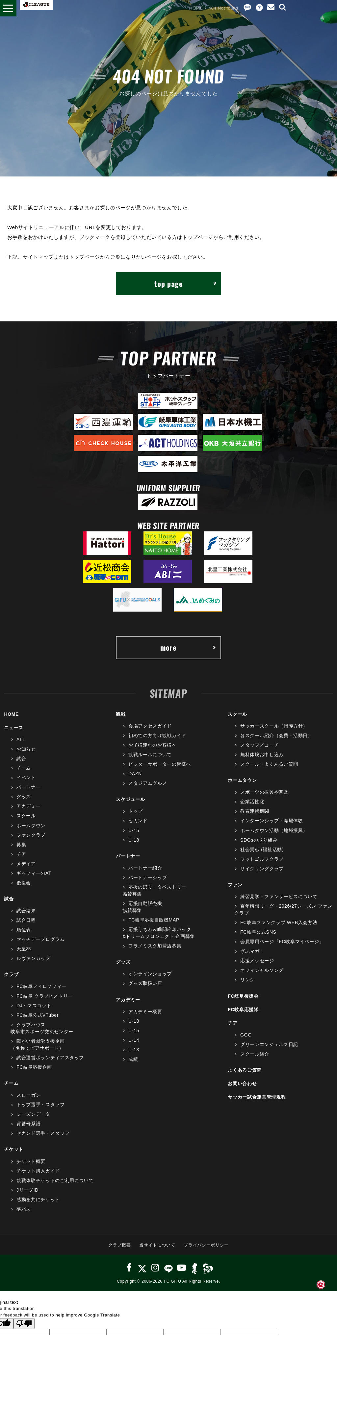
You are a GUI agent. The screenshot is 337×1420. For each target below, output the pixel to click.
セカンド (138, 820)
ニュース (13, 727)
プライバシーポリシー (206, 1245)
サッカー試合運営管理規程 (257, 1097)
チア (21, 854)
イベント (26, 777)
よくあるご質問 (245, 1070)
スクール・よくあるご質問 (269, 764)
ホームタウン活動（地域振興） (274, 830)
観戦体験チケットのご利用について (54, 1180)
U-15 (133, 830)
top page (185, 283)
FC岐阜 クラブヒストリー (44, 996)
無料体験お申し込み (262, 754)
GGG (246, 1034)
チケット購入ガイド (38, 1171)
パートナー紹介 (145, 868)
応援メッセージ (257, 960)
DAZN (135, 773)
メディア (26, 863)
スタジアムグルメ (147, 783)
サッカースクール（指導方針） (274, 726)
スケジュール (130, 799)
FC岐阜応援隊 (243, 1009)
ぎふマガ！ (252, 951)
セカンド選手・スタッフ (42, 1133)
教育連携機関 (254, 811)
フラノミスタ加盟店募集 (154, 945)
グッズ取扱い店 (145, 983)
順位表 (23, 929)
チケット (13, 1149)
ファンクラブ (30, 835)
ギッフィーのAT (33, 873)
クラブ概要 (119, 1245)
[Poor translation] (24, 1323)
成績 (133, 1059)
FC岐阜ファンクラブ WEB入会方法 (278, 922)
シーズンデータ (33, 1114)
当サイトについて (157, 1245)
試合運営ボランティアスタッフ (50, 1057)
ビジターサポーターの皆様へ (159, 764)
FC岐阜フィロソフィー (41, 986)
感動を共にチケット (38, 1199)
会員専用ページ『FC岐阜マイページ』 (282, 941)
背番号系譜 (28, 1123)
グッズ (23, 796)
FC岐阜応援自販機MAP (153, 919)
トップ (135, 811)
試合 (21, 758)
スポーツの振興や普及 (264, 792)
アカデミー (28, 806)
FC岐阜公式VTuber (37, 1015)
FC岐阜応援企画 (34, 1067)
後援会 (23, 882)
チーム (23, 768)
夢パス (23, 1209)
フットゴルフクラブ (262, 859)
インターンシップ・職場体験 (271, 820)
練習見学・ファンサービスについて (278, 896)
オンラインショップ (150, 973)
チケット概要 (30, 1161)
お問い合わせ (242, 1083)
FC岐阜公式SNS (258, 932)
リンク (247, 979)
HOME (196, 8)
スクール (26, 815)
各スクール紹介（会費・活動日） (276, 735)
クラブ (11, 974)
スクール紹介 (254, 1054)
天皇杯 (23, 948)
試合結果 (26, 910)
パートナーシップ (147, 877)
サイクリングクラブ (262, 868)
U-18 (133, 840)
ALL (20, 739)
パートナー (28, 787)
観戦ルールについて (150, 754)
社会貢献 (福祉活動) (262, 849)
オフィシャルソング (262, 970)
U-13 (133, 1049)
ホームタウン (30, 825)
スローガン (28, 1095)
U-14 (133, 1040)
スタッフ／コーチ (259, 745)
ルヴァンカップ (33, 958)
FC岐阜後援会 (243, 996)
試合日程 (26, 920)
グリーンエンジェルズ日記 (269, 1044)
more (188, 647)
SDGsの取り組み (258, 840)
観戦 (120, 714)
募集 (21, 844)
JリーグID (27, 1190)
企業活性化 (252, 801)
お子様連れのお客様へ (152, 745)
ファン (235, 884)
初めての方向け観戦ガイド (157, 735)
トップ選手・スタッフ (40, 1104)
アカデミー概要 (145, 1011)
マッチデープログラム (40, 939)
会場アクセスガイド (150, 726)
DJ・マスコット (33, 1005)
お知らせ (26, 749)
